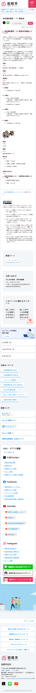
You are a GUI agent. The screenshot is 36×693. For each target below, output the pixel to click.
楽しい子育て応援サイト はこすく (14, 395)
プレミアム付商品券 (10, 380)
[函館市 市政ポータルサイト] (9, 3)
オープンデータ (14, 260)
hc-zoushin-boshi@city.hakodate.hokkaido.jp (18, 285)
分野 (3, 11)
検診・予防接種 (19, 11)
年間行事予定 (6, 356)
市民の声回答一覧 (8, 349)
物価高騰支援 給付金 (10, 370)
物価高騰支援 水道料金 (11, 375)
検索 (30, 23)
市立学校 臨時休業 (9, 390)
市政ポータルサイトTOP (16, 9)
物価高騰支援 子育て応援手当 (13, 385)
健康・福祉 (9, 11)
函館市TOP (4, 9)
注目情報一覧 (6, 342)
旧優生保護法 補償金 (10, 400)
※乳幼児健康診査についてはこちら (13, 192)
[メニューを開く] (32, 4)
